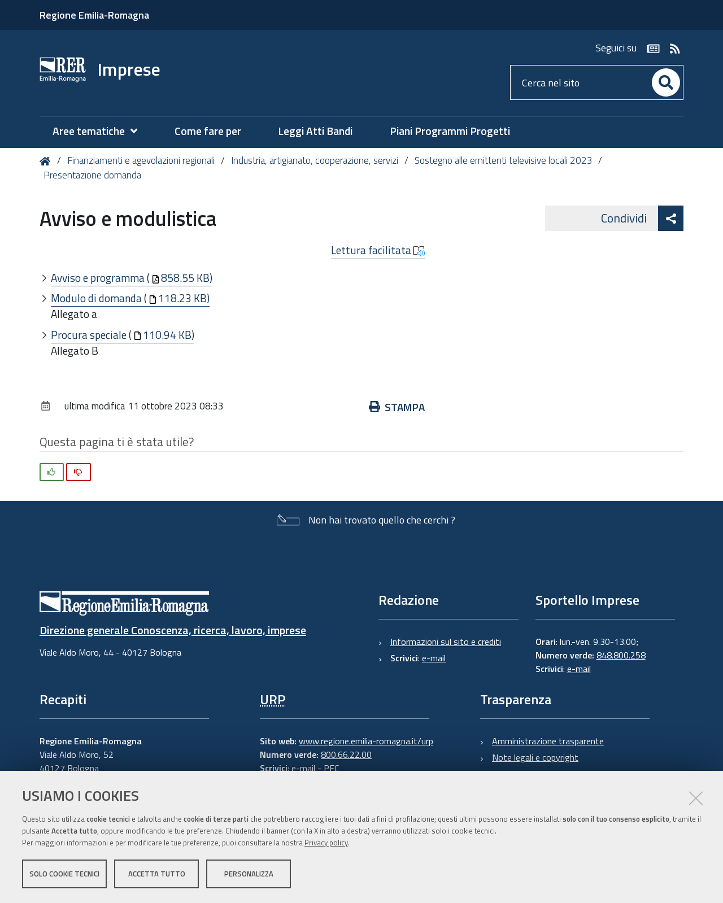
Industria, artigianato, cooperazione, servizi (314, 160)
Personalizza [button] (248, 873)
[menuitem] (101, 131)
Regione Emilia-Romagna (94, 15)
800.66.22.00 (346, 754)
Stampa (397, 407)
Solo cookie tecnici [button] (64, 873)
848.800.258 (621, 655)
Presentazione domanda (92, 175)
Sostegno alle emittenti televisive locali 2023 (504, 160)
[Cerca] (666, 82)
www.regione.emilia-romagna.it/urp (366, 741)
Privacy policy (326, 842)
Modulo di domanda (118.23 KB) (130, 298)
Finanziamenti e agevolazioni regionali (141, 160)
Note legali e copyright (535, 757)
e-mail (434, 658)
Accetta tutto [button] (156, 873)
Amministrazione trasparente (548, 741)
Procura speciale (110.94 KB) (122, 334)
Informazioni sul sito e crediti (445, 641)
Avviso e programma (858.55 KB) (131, 277)
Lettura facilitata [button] (378, 250)
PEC (331, 768)
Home (47, 161)
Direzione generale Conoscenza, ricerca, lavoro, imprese (173, 630)
